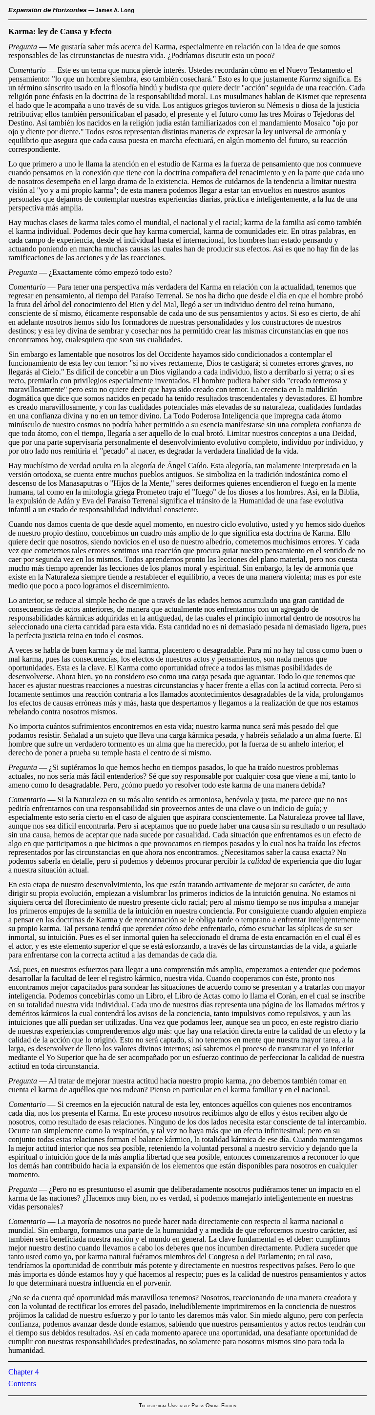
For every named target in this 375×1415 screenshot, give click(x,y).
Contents (22, 1383)
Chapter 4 (23, 1372)
